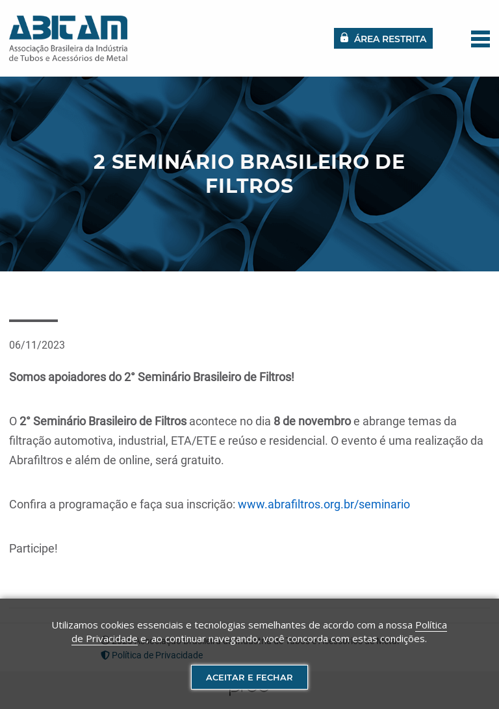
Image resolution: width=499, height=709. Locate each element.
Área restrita (383, 38)
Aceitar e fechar (249, 677)
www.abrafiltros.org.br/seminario (324, 504)
